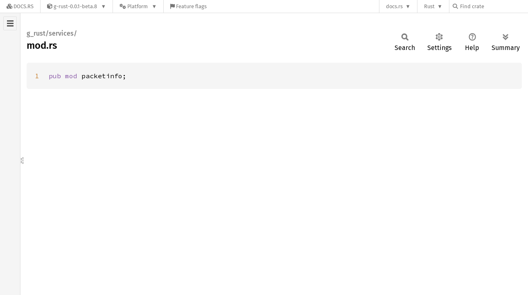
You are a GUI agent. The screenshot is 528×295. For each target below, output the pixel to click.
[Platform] (138, 6)
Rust (429, 6)
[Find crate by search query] (493, 6)
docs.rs (394, 6)
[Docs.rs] (20, 6)
